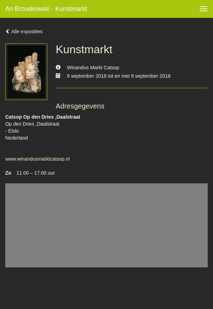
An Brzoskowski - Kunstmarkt (46, 8)
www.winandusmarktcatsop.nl (37, 159)
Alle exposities (24, 31)
